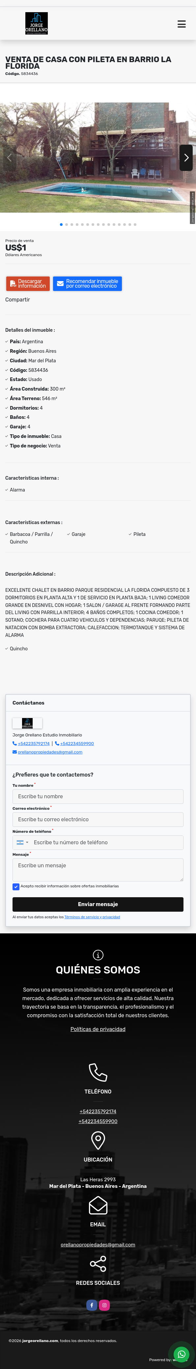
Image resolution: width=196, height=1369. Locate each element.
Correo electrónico (32, 808)
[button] (61, 224)
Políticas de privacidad (98, 1029)
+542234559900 (77, 743)
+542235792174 (34, 743)
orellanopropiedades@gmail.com (50, 752)
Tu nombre (24, 785)
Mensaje (22, 854)
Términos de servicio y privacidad (92, 917)
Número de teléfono (33, 831)
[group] (98, 157)
